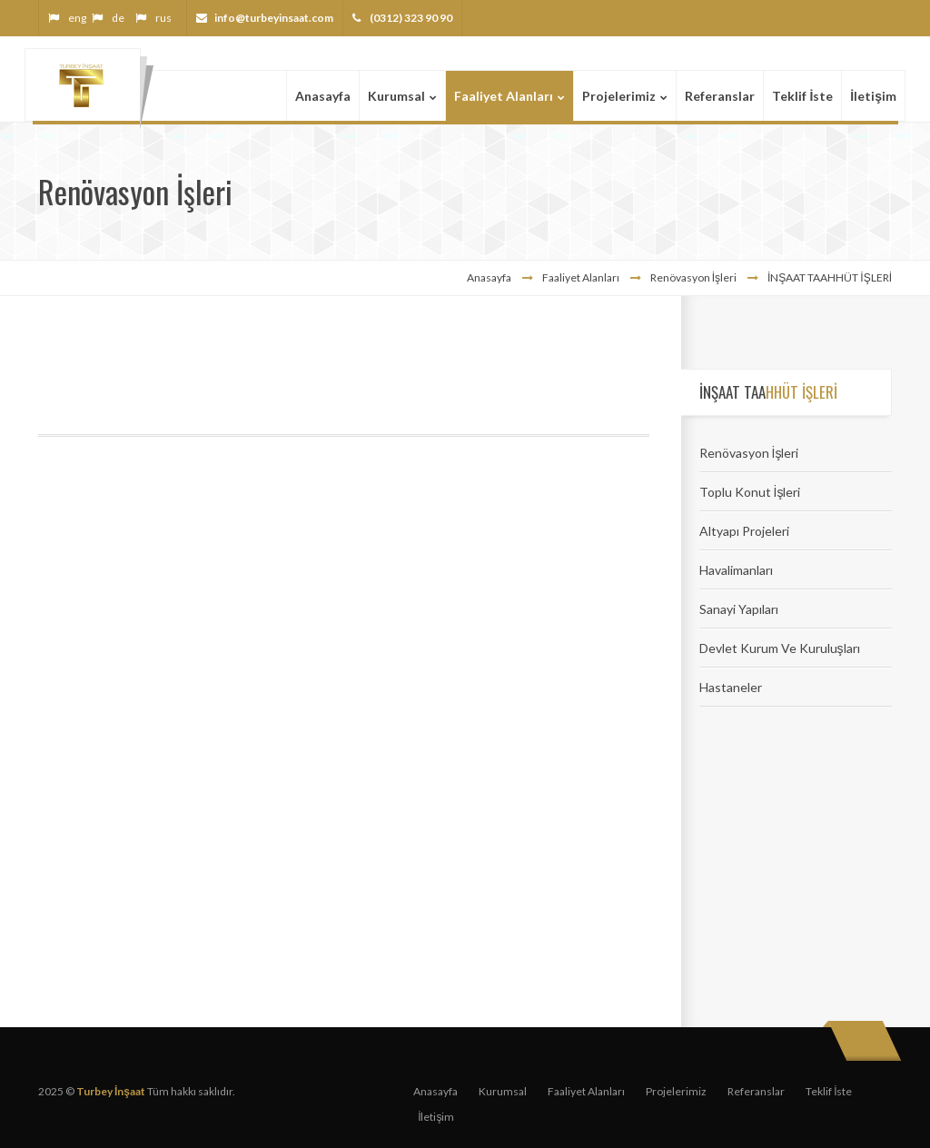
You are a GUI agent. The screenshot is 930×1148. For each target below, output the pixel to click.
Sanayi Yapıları (738, 609)
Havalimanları (736, 570)
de (118, 18)
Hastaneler (730, 687)
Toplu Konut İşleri (750, 492)
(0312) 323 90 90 (410, 18)
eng (77, 18)
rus (163, 18)
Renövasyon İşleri (749, 452)
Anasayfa (489, 277)
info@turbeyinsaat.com (273, 18)
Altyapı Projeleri (744, 531)
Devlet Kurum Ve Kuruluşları (779, 648)
